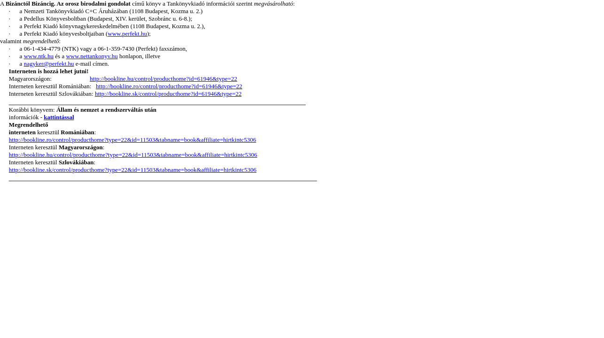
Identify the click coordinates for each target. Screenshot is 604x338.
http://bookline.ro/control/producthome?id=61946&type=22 (169, 86)
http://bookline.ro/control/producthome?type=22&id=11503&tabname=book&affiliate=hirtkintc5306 (132, 139)
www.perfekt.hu (127, 33)
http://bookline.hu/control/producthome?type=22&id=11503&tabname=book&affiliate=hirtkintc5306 (133, 154)
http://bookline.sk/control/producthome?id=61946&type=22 (168, 93)
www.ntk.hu (39, 56)
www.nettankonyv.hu (91, 56)
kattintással (59, 117)
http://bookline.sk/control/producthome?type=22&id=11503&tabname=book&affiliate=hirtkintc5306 (132, 169)
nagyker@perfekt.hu (49, 63)
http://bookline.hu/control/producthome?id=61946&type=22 (163, 78)
